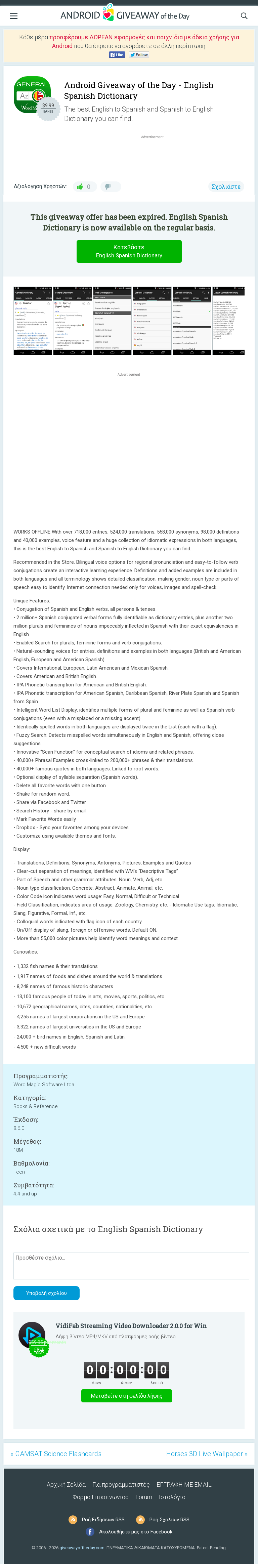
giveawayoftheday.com (81, 1547)
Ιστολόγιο (172, 1496)
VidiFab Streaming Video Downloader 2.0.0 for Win (131, 1326)
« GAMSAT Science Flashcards (55, 1454)
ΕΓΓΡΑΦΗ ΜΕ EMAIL (184, 1484)
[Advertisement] (156, 156)
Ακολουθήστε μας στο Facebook (135, 1532)
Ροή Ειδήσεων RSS (103, 1520)
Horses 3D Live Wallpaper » (207, 1454)
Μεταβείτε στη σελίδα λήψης (127, 1396)
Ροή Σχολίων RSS (169, 1520)
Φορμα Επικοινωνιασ (101, 1496)
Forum (143, 1496)
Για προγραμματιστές (121, 1484)
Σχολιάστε (226, 186)
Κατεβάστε (129, 251)
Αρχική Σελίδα (66, 1484)
